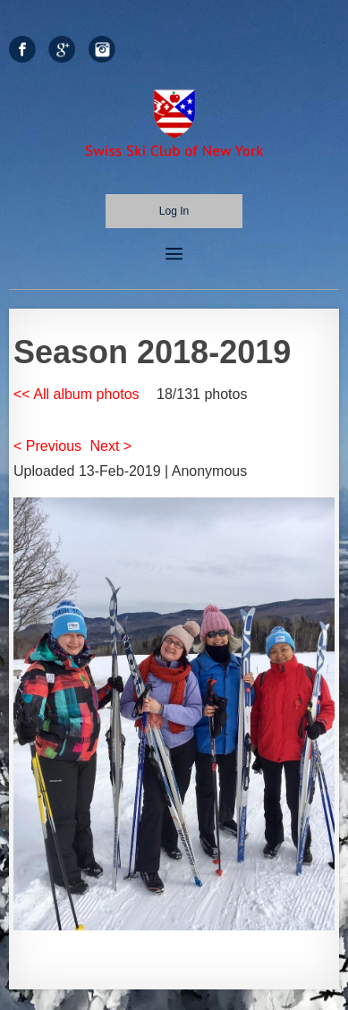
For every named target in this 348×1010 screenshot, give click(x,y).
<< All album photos (76, 394)
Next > (111, 446)
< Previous (47, 446)
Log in (174, 211)
